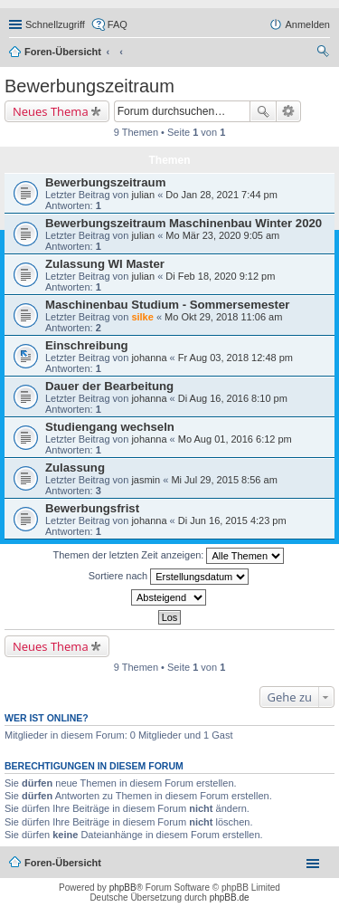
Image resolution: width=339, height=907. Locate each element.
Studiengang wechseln (109, 427)
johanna (148, 357)
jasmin (145, 479)
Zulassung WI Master (105, 264)
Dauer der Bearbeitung (109, 386)
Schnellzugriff (55, 24)
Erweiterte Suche (289, 111)
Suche (263, 111)
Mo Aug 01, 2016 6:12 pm (235, 439)
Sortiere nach (169, 576)
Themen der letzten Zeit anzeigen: (169, 556)
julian (143, 194)
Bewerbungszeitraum (89, 86)
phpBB (123, 888)
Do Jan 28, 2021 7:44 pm (221, 194)
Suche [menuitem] (324, 53)
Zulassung (75, 467)
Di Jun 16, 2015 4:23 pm (232, 520)
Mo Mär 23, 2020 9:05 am (222, 235)
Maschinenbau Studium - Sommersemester (167, 304)
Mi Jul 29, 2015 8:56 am (224, 479)
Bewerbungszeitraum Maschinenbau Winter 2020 (183, 223)
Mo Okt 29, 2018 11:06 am (223, 316)
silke (142, 316)
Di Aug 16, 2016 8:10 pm (232, 398)
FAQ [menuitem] (117, 24)
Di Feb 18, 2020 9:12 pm (220, 276)
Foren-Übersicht (62, 51)
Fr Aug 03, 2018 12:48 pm (235, 357)
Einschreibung (86, 345)
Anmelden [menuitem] (307, 24)
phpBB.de (230, 897)
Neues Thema (51, 111)
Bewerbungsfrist (92, 508)
